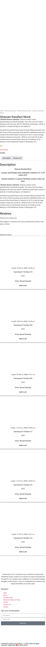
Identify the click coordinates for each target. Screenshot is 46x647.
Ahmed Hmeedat (10, 111)
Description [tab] (7, 158)
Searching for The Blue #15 (23, 538)
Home (2, 111)
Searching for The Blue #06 (23, 378)
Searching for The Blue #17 (23, 432)
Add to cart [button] (23, 285)
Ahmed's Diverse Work (24, 111)
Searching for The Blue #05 (23, 325)
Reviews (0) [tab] (17, 158)
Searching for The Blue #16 (23, 485)
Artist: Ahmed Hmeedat (23, 281)
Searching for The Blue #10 (23, 272)
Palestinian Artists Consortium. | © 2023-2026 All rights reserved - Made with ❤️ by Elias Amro (20, 644)
